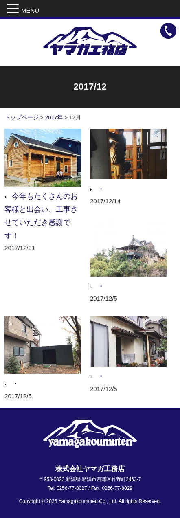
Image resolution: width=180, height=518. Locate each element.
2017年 (54, 117)
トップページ (21, 117)
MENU (30, 10)
